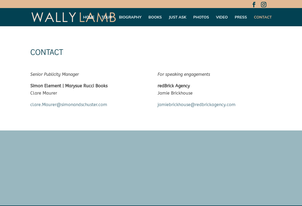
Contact (263, 17)
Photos (201, 17)
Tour (107, 17)
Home (88, 17)
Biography (130, 17)
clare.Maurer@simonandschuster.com (68, 104)
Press (241, 17)
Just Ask (178, 17)
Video (222, 17)
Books (155, 17)
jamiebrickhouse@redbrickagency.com (197, 104)
